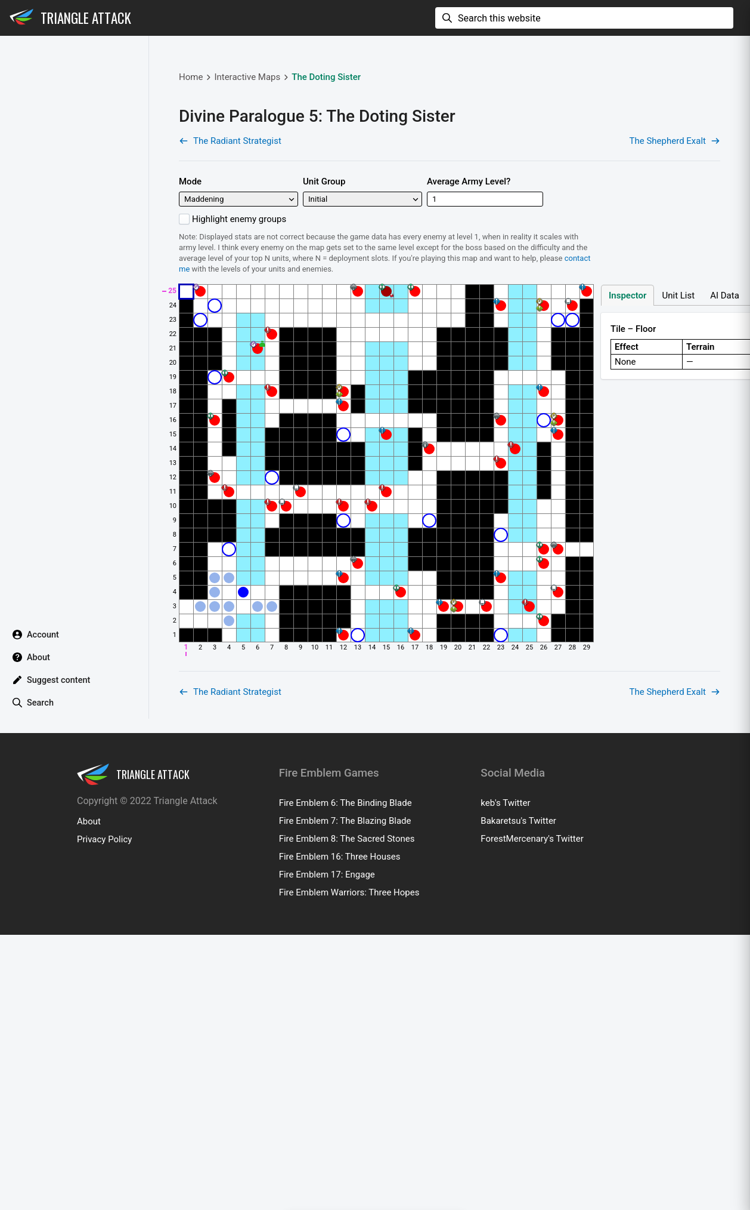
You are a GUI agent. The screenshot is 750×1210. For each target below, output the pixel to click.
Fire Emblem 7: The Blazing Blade (345, 940)
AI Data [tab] (724, 355)
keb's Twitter (505, 922)
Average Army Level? (468, 241)
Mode (190, 241)
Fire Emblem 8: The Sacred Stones (347, 958)
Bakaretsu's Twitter (518, 940)
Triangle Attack (86, 18)
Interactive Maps (247, 136)
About (89, 940)
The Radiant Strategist (230, 200)
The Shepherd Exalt (675, 200)
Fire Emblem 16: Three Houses (340, 976)
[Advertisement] (383, 87)
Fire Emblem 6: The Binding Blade (345, 922)
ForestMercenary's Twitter (532, 958)
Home (191, 136)
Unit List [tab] (678, 355)
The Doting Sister (326, 136)
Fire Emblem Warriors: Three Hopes (349, 1011)
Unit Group (324, 241)
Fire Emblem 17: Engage (327, 994)
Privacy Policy (104, 958)
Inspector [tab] (627, 355)
